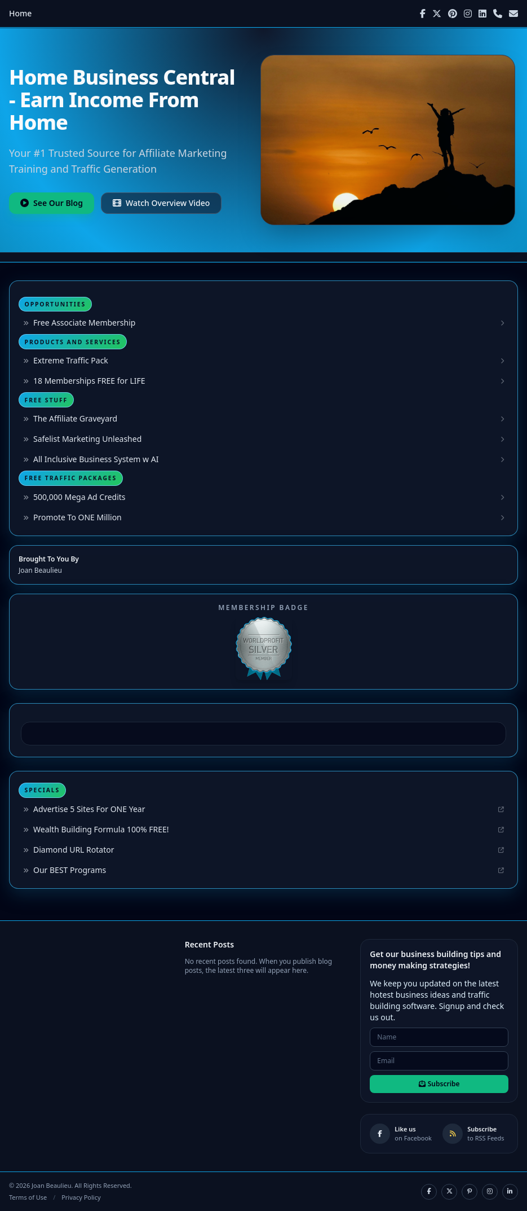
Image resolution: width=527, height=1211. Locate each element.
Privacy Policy (80, 1197)
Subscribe (439, 1084)
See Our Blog (51, 203)
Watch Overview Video (161, 203)
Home (20, 13)
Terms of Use (28, 1197)
